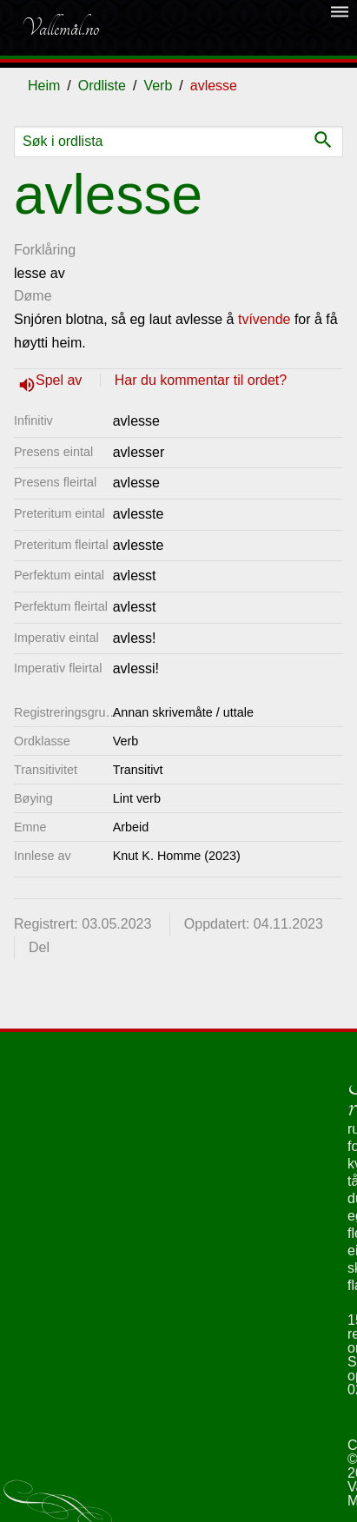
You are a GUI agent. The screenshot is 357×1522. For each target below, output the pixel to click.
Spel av (61, 380)
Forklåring (45, 249)
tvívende (264, 319)
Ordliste (102, 85)
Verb (157, 85)
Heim (44, 85)
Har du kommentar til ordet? (201, 380)
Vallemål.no (60, 28)
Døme (33, 295)
